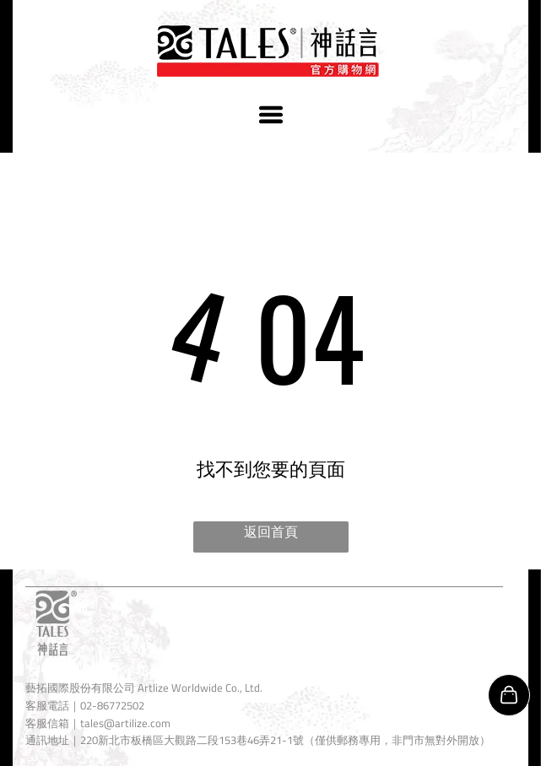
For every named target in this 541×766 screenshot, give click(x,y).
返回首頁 (271, 531)
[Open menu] (271, 114)
